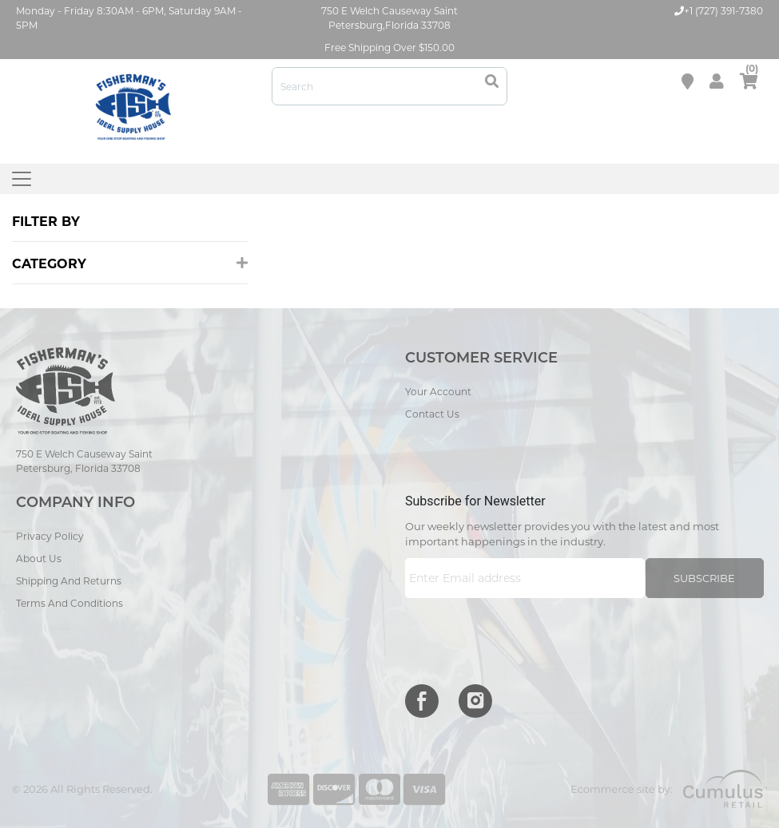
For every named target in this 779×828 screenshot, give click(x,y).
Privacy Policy (50, 536)
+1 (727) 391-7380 (718, 11)
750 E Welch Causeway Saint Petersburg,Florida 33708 (389, 18)
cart (749, 78)
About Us (39, 559)
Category (130, 263)
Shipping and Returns (68, 581)
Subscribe (704, 578)
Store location (688, 81)
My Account (716, 81)
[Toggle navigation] (21, 179)
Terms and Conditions (69, 603)
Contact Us (432, 414)
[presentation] (526, 637)
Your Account (438, 392)
